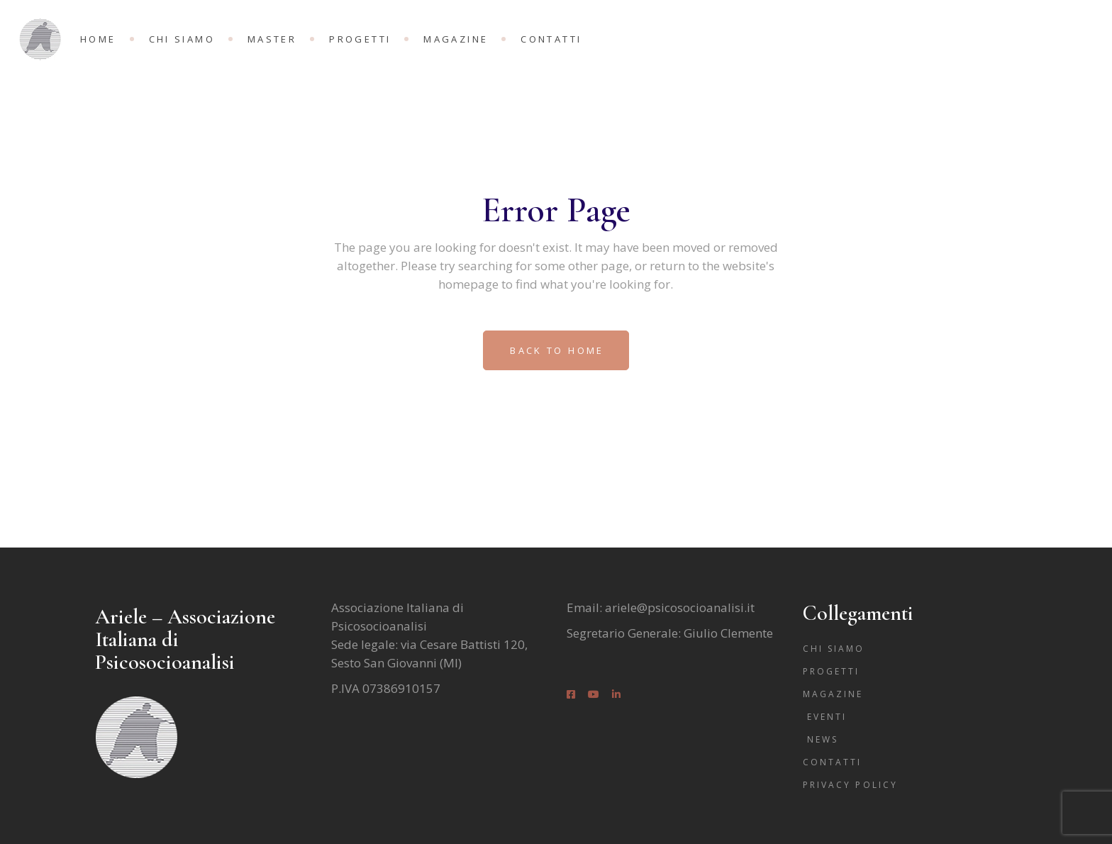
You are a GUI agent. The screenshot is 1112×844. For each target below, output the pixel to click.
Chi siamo (834, 649)
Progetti (831, 671)
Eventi (827, 717)
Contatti (832, 762)
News (822, 739)
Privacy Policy (851, 785)
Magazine (833, 694)
